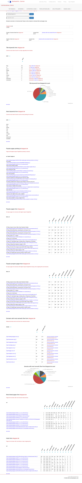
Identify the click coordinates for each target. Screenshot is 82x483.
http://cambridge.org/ (10, 345)
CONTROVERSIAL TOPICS (7, 5)
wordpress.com (51, 354)
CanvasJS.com (70, 103)
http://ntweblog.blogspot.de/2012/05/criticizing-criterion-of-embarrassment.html (21, 456)
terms (73, 476)
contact (69, 476)
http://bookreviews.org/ (11, 339)
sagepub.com (50, 349)
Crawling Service (52, 1)
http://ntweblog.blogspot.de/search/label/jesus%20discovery (19, 191)
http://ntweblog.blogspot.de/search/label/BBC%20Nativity (18, 162)
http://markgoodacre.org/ (11, 342)
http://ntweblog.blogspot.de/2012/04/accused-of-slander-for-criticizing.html (21, 178)
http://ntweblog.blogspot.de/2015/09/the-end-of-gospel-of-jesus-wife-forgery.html (22, 248)
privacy (76, 476)
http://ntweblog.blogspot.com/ (12, 336)
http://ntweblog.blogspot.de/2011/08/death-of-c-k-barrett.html (18, 236)
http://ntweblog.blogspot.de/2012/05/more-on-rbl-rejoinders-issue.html (20, 428)
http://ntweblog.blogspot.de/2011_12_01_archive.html (17, 412)
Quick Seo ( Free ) (43, 1)
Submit (31, 14)
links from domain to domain (52, 336)
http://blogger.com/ (10, 350)
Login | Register (71, 1)
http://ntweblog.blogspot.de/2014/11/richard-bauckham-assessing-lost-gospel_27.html (23, 234)
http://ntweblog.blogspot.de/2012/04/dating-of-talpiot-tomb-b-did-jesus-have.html (23, 182)
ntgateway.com (50, 357)
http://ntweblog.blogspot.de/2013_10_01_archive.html (17, 423)
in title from (34, 65)
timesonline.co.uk (51, 360)
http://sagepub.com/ (10, 347)
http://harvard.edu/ (10, 362)
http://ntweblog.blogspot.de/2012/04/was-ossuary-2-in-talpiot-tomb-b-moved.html (23, 187)
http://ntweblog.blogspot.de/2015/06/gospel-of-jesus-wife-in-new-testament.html (22, 228)
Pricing (64, 1)
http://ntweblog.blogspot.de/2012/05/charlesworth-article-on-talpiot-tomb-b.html (22, 426)
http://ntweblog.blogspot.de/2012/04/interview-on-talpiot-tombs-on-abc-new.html (23, 195)
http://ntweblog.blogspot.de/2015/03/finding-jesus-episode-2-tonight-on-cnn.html (22, 245)
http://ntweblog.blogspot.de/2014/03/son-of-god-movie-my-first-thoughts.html (21, 239)
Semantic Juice (16, 1)
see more (8, 104)
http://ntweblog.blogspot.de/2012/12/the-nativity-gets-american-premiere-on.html (22, 160)
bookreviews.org (51, 340)
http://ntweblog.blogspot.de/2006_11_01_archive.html (17, 425)
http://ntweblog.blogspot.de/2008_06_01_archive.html (17, 417)
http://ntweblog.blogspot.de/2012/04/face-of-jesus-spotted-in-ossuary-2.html (22, 199)
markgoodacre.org (51, 343)
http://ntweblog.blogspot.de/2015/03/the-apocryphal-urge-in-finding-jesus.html (21, 242)
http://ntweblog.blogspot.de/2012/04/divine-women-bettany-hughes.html (21, 166)
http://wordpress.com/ (11, 353)
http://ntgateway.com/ (11, 356)
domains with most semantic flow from (51, 32)
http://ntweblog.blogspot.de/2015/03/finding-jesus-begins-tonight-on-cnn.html (21, 251)
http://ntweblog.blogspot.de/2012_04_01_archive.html (17, 164)
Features (59, 1)
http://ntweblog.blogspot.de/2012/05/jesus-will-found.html (17, 416)
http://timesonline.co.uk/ (11, 359)
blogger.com (50, 351)
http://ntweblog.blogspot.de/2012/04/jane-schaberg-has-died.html (20, 170)
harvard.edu (50, 363)
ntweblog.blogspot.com (52, 337)
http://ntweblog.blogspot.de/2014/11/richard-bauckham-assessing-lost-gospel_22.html (23, 231)
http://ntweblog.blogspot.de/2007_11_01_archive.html (17, 422)
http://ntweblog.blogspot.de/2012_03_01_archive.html (17, 414)
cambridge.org (50, 346)
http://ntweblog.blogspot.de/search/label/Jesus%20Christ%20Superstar (21, 174)
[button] (12, 9)
